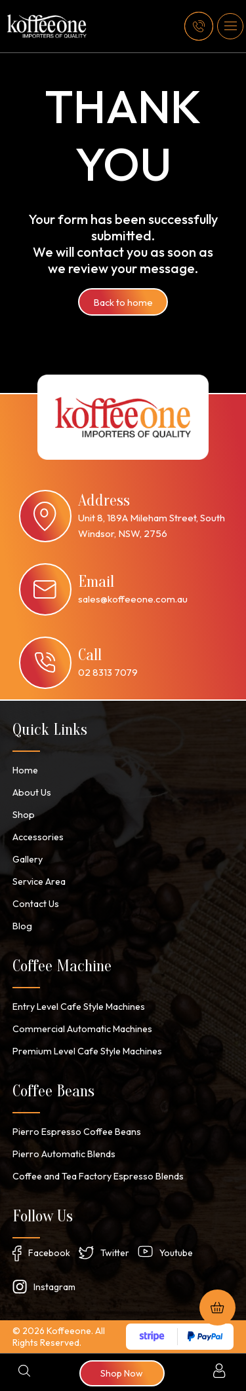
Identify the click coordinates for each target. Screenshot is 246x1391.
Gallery (27, 859)
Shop (23, 815)
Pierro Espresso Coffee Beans (76, 1132)
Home (24, 770)
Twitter (114, 1253)
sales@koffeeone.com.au (133, 599)
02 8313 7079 (108, 672)
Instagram (54, 1287)
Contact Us (35, 904)
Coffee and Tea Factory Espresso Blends (97, 1176)
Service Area (39, 881)
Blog (21, 926)
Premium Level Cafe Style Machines (85, 1051)
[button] (230, 26)
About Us (31, 792)
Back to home (123, 302)
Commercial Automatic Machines (80, 1029)
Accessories (38, 837)
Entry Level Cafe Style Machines (78, 1006)
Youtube (176, 1253)
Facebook (49, 1253)
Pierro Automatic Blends (62, 1154)
